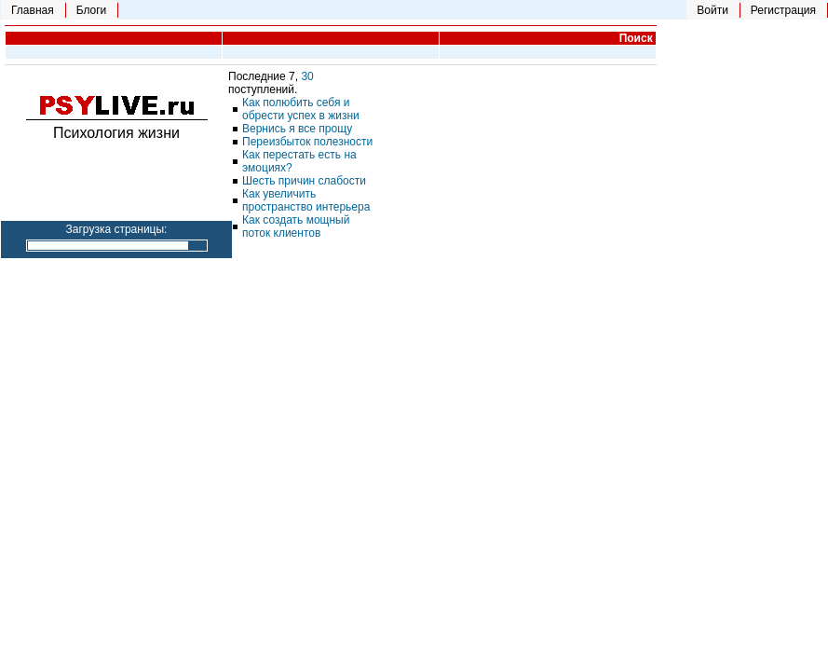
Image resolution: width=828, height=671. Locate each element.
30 (307, 76)
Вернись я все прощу (297, 128)
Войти (712, 10)
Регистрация (783, 10)
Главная (32, 10)
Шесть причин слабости (304, 180)
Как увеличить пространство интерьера (306, 200)
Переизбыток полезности (307, 141)
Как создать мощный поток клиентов (295, 226)
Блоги (91, 10)
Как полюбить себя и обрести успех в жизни (301, 109)
